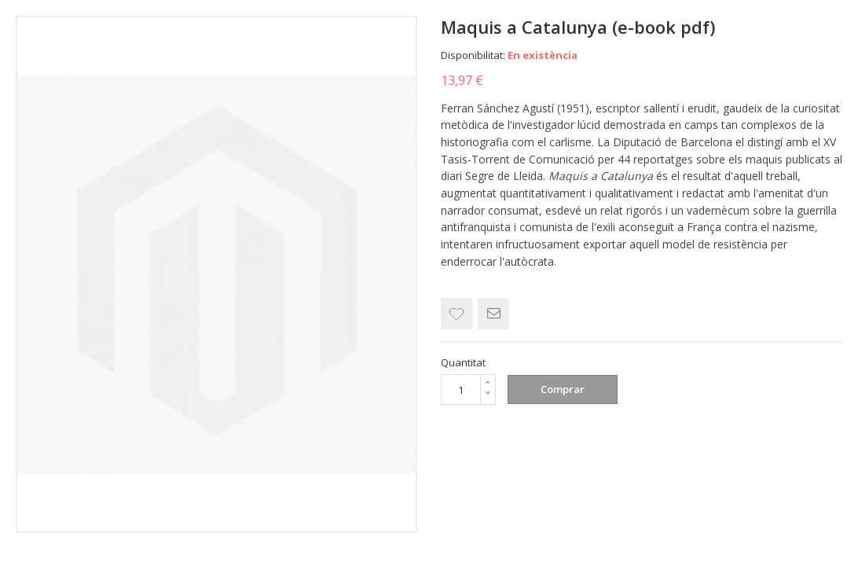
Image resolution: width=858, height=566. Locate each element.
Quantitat (463, 362)
